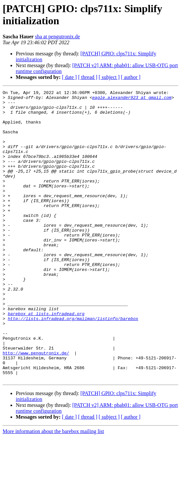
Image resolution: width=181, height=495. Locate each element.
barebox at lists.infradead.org (46, 359)
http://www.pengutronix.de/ (36, 406)
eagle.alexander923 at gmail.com (131, 99)
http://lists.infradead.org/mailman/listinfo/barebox (73, 365)
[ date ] (69, 77)
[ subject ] (109, 77)
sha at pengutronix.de (57, 36)
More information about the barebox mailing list (53, 489)
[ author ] (131, 77)
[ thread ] (87, 77)
